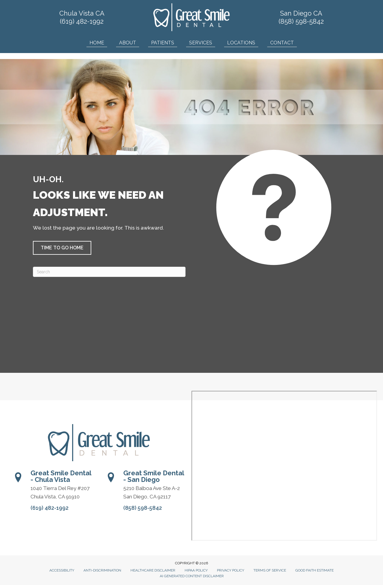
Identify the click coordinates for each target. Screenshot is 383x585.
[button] (62, 248)
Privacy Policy (230, 570)
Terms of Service (269, 570)
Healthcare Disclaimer (152, 570)
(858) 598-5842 (301, 21)
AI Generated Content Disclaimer (192, 576)
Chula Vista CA (81, 13)
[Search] (109, 272)
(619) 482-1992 (82, 21)
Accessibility (61, 570)
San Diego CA (301, 13)
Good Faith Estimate (314, 570)
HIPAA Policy (196, 570)
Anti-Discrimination (102, 570)
